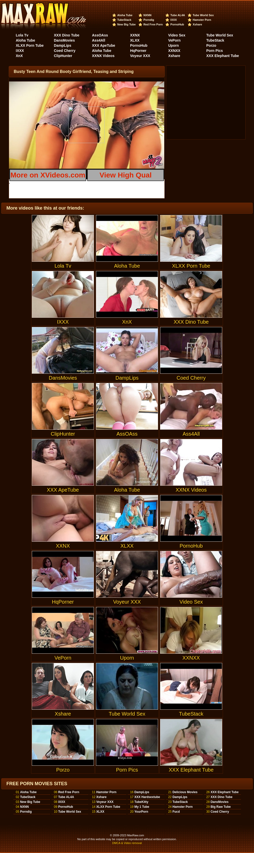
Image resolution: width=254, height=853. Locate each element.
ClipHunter (63, 56)
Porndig (148, 19)
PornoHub (177, 24)
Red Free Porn (153, 24)
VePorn (174, 40)
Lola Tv (22, 35)
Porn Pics (214, 51)
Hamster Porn (202, 19)
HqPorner (138, 51)
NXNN (147, 15)
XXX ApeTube (103, 45)
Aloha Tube (124, 15)
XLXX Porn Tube (30, 45)
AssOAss (100, 35)
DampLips (62, 45)
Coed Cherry (64, 51)
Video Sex (176, 35)
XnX (19, 56)
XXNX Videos (103, 56)
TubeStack (124, 19)
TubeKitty (141, 802)
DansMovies (64, 40)
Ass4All (98, 40)
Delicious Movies (184, 792)
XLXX (135, 40)
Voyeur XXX (140, 56)
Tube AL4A (177, 15)
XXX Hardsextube (147, 797)
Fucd (176, 811)
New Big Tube (126, 24)
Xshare (197, 24)
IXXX (173, 19)
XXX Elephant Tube (222, 56)
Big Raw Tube (221, 807)
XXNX (135, 35)
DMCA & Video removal (127, 843)
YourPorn (141, 811)
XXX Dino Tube (66, 35)
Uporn (173, 45)
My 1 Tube (141, 807)
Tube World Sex (203, 15)
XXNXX (174, 51)
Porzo (211, 45)
